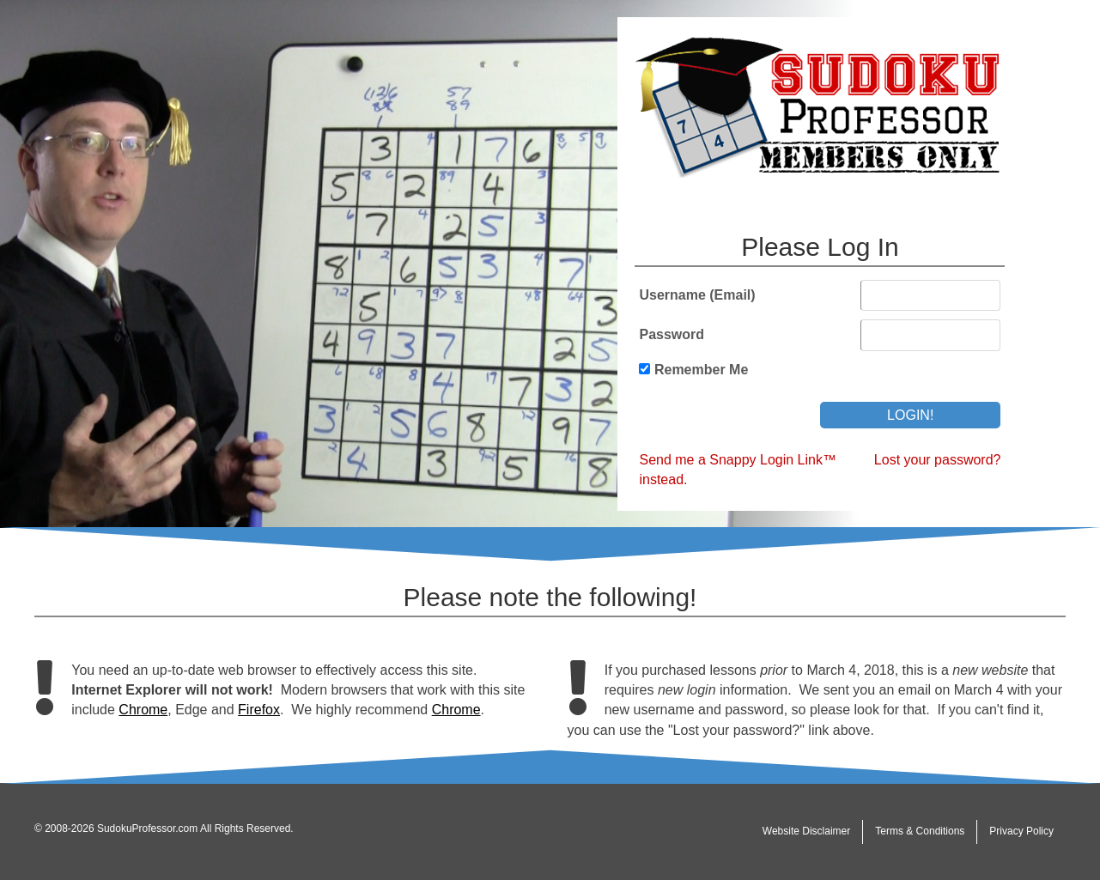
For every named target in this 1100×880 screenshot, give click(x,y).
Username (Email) (697, 295)
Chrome (143, 709)
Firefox (259, 709)
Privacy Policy (1021, 831)
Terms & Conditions (919, 831)
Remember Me (701, 369)
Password (671, 334)
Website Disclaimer (806, 831)
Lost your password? (937, 459)
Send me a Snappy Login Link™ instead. (737, 469)
